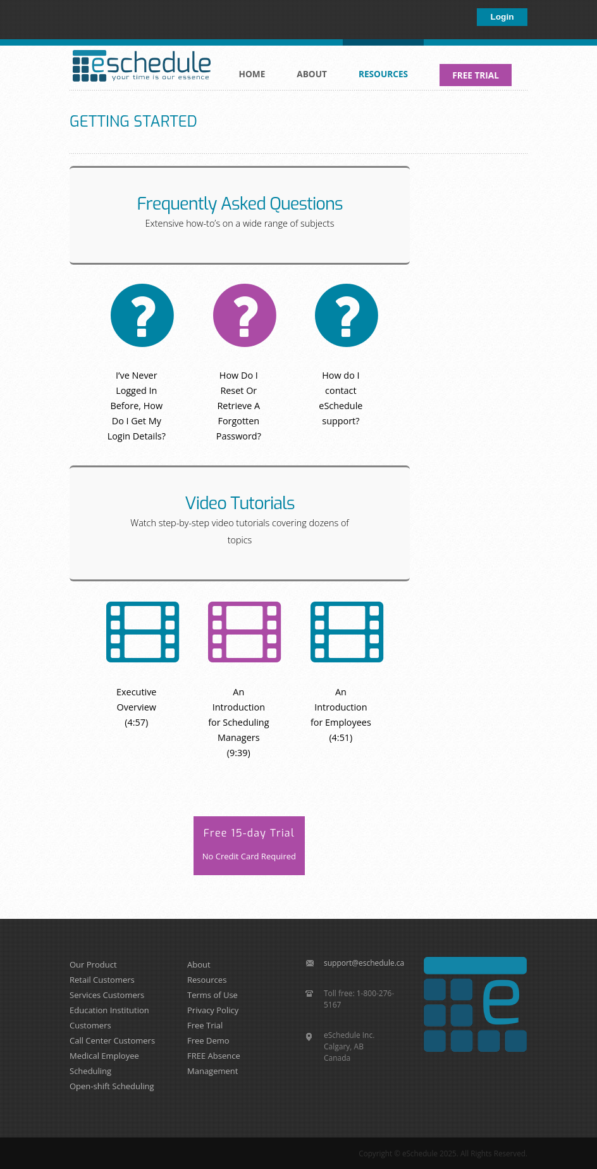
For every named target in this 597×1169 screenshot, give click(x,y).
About (309, 67)
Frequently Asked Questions (239, 204)
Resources (381, 67)
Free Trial (205, 1025)
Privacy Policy (212, 1010)
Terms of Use (212, 995)
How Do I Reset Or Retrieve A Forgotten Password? (238, 405)
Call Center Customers (112, 1040)
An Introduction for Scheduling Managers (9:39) (238, 722)
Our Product (93, 964)
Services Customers (107, 995)
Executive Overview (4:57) (136, 707)
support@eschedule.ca (364, 962)
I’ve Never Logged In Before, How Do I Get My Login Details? (137, 405)
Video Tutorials (239, 503)
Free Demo (208, 1040)
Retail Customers (102, 979)
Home (252, 74)
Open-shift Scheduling (112, 1086)
